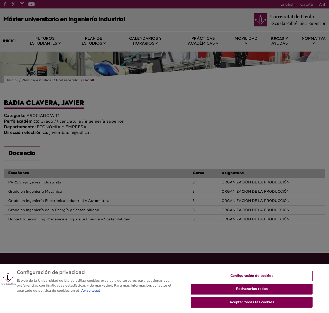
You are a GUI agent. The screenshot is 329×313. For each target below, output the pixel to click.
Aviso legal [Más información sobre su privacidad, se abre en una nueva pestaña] (90, 296)
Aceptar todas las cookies (252, 307)
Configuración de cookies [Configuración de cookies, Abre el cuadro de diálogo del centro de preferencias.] (251, 281)
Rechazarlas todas (252, 294)
